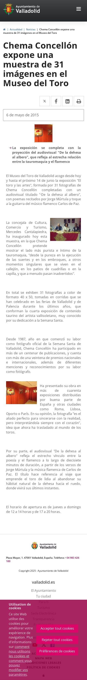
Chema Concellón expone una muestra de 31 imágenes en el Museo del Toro (39, 31)
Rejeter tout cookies (57, 640)
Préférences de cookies (57, 651)
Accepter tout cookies (57, 628)
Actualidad (16, 29)
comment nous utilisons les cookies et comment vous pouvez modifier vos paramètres (20, 660)
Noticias (30, 29)
